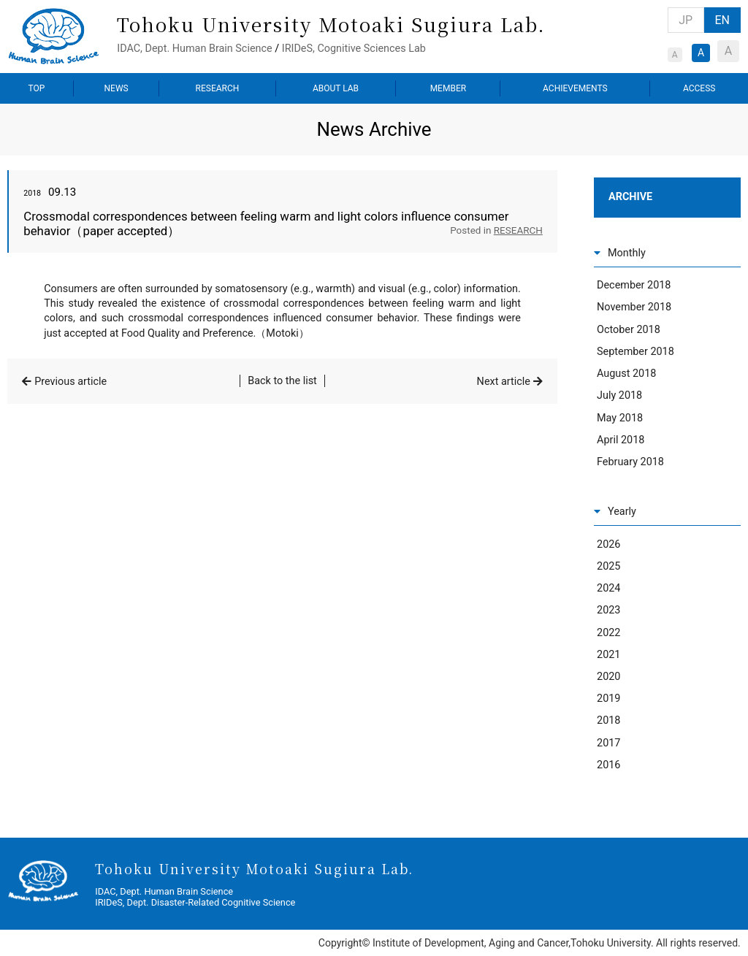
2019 (608, 698)
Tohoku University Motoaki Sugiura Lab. (331, 23)
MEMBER (448, 88)
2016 (608, 765)
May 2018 (620, 418)
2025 (608, 566)
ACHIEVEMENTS (575, 88)
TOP (36, 88)
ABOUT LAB (336, 88)
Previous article (70, 381)
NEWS (116, 88)
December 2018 (634, 285)
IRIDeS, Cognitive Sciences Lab (354, 48)
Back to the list (282, 381)
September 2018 (635, 351)
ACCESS (699, 88)
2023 (608, 610)
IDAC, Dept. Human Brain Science (194, 48)
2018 (608, 720)
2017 (608, 743)
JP (685, 20)
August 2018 (626, 373)
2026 (608, 544)
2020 (608, 676)
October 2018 (628, 330)
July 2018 (619, 395)
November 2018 (634, 307)
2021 (608, 655)
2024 (608, 588)
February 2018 (630, 462)
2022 (608, 633)
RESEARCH (218, 88)
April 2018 (620, 440)
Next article (503, 381)
